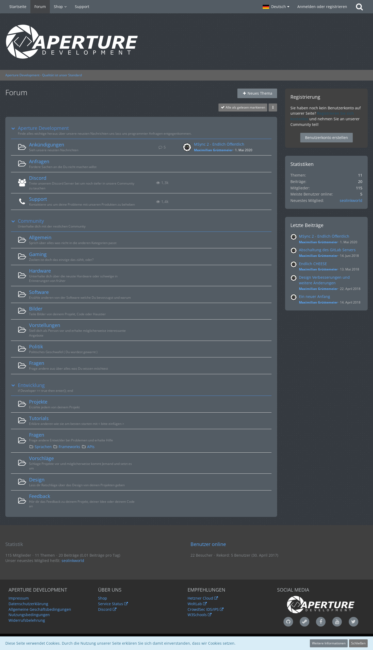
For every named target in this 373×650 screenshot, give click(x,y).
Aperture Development (43, 128)
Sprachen (43, 446)
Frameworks (69, 446)
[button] (276, 6)
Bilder (35, 308)
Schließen (358, 643)
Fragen (36, 363)
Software (39, 292)
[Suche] (359, 6)
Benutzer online (208, 544)
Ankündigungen (46, 144)
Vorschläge (41, 458)
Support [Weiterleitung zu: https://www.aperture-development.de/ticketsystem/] (38, 199)
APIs (91, 446)
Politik (36, 346)
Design (36, 479)
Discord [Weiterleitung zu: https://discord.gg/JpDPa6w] (37, 178)
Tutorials (39, 418)
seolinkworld (351, 200)
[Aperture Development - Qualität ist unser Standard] (186, 41)
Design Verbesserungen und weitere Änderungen (324, 280)
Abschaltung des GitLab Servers (327, 249)
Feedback (39, 496)
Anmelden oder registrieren (322, 6)
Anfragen (39, 161)
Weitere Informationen (329, 643)
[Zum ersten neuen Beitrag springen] (187, 147)
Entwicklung (31, 385)
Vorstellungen (44, 325)
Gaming (38, 254)
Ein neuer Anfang (314, 296)
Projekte (38, 401)
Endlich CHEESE (313, 263)
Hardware (40, 271)
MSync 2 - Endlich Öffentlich (219, 144)
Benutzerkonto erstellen (326, 137)
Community (31, 221)
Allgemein (40, 237)
